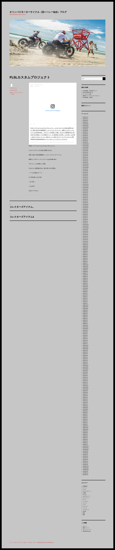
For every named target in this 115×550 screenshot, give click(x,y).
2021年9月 (85, 209)
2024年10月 (86, 147)
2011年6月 (85, 416)
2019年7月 (85, 253)
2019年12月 (85, 244)
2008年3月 (85, 474)
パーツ (84, 504)
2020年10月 (86, 228)
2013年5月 (85, 377)
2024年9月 (85, 149)
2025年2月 (85, 140)
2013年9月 (85, 370)
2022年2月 (85, 201)
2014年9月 (85, 350)
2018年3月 (85, 280)
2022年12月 (86, 184)
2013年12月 (85, 365)
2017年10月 (85, 288)
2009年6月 (85, 456)
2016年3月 (85, 320)
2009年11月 (85, 447)
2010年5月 (85, 437)
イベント (85, 488)
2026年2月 (85, 120)
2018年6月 (85, 275)
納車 (84, 513)
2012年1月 (85, 404)
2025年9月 (85, 129)
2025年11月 (85, 125)
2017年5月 (85, 296)
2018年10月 (85, 268)
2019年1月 (85, 263)
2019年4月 (85, 258)
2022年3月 (85, 199)
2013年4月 (85, 379)
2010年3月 (85, 441)
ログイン (85, 526)
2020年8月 (85, 231)
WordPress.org (87, 531)
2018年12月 (85, 265)
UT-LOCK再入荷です (88, 92)
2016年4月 (85, 318)
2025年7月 (85, 132)
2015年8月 (85, 332)
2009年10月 (86, 449)
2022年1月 (85, 202)
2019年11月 (85, 246)
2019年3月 (85, 259)
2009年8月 (85, 453)
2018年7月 (85, 273)
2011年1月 (85, 424)
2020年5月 (85, 236)
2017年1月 (85, 303)
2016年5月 (85, 317)
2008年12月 (86, 466)
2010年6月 (85, 436)
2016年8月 (85, 312)
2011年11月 (85, 407)
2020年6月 (85, 234)
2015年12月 (85, 325)
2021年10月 (85, 207)
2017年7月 (85, 293)
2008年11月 (85, 468)
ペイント (85, 508)
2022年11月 (85, 186)
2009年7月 (85, 454)
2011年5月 (85, 417)
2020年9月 (85, 229)
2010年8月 (85, 432)
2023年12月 (86, 164)
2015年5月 (85, 337)
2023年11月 (85, 165)
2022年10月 (86, 187)
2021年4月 (85, 218)
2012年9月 (85, 390)
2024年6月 (85, 154)
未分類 (84, 511)
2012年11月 (85, 387)
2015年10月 (85, 328)
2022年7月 (85, 192)
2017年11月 (85, 286)
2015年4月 (85, 338)
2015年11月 (85, 327)
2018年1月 (85, 283)
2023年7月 (85, 172)
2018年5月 (85, 276)
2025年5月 (85, 135)
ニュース (85, 503)
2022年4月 (85, 197)
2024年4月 (85, 157)
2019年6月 (85, 254)
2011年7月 (85, 414)
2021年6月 (85, 214)
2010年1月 (85, 444)
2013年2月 (85, 382)
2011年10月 (85, 409)
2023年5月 (85, 176)
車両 (13, 94)
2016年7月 (85, 313)
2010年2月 (85, 442)
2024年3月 (85, 159)
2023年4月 (85, 177)
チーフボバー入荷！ (87, 94)
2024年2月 (85, 160)
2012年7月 (85, 394)
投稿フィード (86, 528)
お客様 (11, 92)
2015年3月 (85, 340)
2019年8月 (85, 251)
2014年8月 (85, 352)
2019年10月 (85, 248)
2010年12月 (85, 426)
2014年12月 (85, 345)
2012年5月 (85, 397)
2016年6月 (85, 315)
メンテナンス (86, 509)
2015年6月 (85, 335)
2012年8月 (85, 392)
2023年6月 (85, 174)
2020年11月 (85, 226)
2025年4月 (85, 137)
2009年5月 (85, 458)
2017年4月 (85, 298)
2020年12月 (86, 224)
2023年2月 (85, 181)
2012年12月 (85, 385)
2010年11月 (85, 427)
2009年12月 (86, 446)
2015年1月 (85, 343)
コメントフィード (87, 529)
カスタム (15, 92)
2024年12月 (86, 144)
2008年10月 (86, 469)
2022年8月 (85, 191)
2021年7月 (85, 212)
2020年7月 (85, 233)
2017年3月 (85, 300)
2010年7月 (85, 434)
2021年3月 (85, 219)
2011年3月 (85, 421)
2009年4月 (85, 459)
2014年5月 (85, 357)
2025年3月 (85, 139)
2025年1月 (85, 142)
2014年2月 (85, 362)
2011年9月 (85, 411)
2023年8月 (85, 171)
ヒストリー (85, 506)
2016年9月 (85, 310)
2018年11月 (85, 266)
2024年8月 (85, 150)
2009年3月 (85, 461)
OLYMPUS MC (13, 88)
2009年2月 (85, 463)
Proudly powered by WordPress (45, 542)
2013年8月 (85, 372)
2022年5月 (85, 196)
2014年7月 (85, 353)
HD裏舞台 (85, 486)
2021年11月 (85, 206)
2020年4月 (85, 238)
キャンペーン (86, 498)
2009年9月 (85, 451)
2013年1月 (85, 384)
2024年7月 (85, 152)
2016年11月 (85, 306)
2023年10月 (86, 167)
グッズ (84, 499)
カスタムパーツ (86, 496)
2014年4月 (85, 359)
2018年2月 (85, 281)
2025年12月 (85, 124)
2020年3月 (85, 239)
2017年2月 (85, 301)
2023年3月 (85, 179)
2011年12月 (85, 406)
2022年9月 (85, 189)
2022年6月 (85, 194)
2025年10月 (85, 127)
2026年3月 (85, 118)
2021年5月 (85, 216)
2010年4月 (85, 439)
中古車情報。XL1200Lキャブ (90, 90)
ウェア (84, 489)
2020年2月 (85, 241)
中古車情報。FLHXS (88, 97)
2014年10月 (85, 348)
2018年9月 (85, 270)
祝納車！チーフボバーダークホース (91, 95)
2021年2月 (85, 221)
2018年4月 (85, 278)
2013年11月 (85, 367)
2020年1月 (85, 243)
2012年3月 (85, 400)
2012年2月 (85, 402)
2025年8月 (85, 130)
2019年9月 (85, 249)
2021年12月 (85, 204)
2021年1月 (85, 223)
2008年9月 (85, 471)
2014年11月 (85, 347)
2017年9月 (85, 290)
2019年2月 (85, 261)
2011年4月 (85, 419)
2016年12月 (85, 305)
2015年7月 (85, 333)
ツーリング (85, 501)
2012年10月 (85, 389)
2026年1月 (85, 122)
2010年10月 (85, 429)
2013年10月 (85, 369)
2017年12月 (85, 285)
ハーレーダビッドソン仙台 (45, 142)
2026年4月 (85, 117)
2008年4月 (85, 473)
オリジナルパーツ (87, 491)
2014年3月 (85, 360)
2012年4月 (85, 399)
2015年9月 (85, 330)
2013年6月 (85, 375)
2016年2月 (85, 322)
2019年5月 (85, 256)
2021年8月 (85, 211)
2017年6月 (85, 295)
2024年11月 (85, 145)
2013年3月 (85, 380)
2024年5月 (85, 155)
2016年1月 (85, 323)
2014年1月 (85, 364)
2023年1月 (85, 182)
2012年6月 (85, 395)
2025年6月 (85, 134)
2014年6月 (85, 355)
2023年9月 (85, 169)
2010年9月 (85, 431)
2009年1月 (85, 464)
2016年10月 (85, 308)
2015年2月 (85, 342)
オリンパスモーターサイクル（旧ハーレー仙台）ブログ (38, 12)
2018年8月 (85, 271)
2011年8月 (85, 412)
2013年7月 (85, 374)
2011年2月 (85, 422)
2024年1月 (85, 162)
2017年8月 (85, 291)
